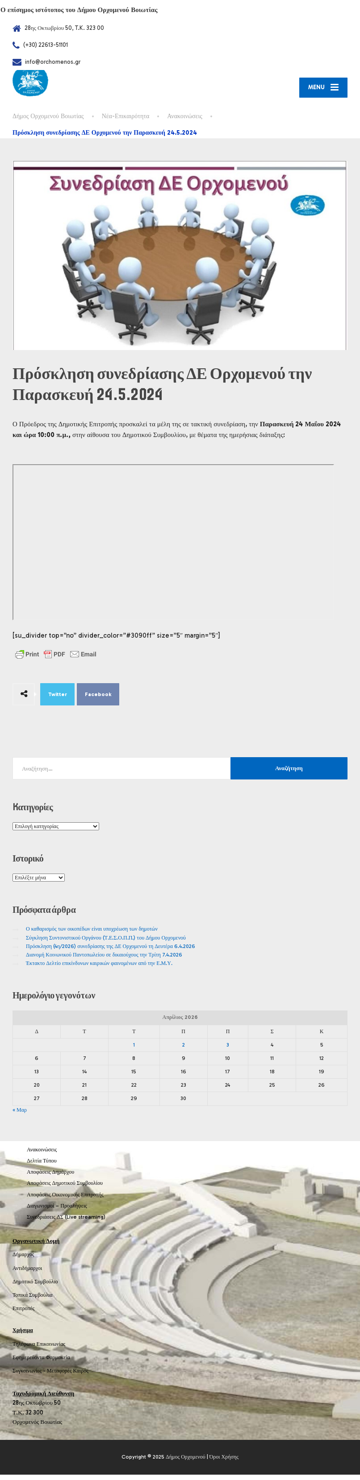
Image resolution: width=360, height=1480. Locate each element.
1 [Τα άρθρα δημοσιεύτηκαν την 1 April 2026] (134, 1050)
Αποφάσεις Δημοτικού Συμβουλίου (65, 1189)
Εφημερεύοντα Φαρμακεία (41, 1363)
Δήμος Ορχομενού (185, 1462)
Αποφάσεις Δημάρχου (50, 1177)
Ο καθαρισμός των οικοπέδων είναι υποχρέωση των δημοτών (92, 935)
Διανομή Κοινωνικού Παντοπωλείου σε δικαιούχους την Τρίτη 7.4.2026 (104, 960)
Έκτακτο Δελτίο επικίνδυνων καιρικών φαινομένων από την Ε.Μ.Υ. (99, 968)
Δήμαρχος (23, 1260)
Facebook (98, 700)
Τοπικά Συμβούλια (33, 1300)
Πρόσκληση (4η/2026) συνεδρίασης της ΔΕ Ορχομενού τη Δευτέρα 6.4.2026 (110, 951)
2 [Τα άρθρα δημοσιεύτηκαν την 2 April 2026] (183, 1050)
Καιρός (80, 1376)
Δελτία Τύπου (42, 1166)
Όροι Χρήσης (224, 1462)
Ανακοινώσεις (42, 1155)
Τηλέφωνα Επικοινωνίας (39, 1349)
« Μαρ (20, 1115)
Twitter (57, 700)
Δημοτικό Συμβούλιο (35, 1287)
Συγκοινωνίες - (30, 1376)
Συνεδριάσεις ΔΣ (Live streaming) (66, 1222)
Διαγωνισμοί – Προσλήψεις (57, 1211)
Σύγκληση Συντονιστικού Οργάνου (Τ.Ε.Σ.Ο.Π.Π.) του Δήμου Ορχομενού (106, 943)
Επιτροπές (23, 1314)
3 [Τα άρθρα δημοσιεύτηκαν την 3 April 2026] (227, 1050)
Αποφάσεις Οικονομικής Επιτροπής (65, 1200)
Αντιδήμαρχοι (27, 1273)
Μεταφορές (59, 1376)
